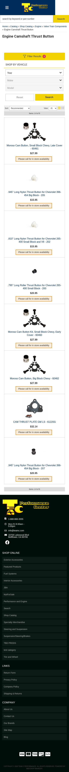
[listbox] (34, 73)
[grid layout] (59, 108)
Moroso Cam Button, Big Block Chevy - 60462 (34, 378)
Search (49, 97)
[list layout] (62, 108)
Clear (20, 97)
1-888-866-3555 (15, 519)
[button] (34, 19)
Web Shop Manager (34, 768)
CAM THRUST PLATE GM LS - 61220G (34, 422)
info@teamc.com (16, 530)
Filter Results (34, 56)
